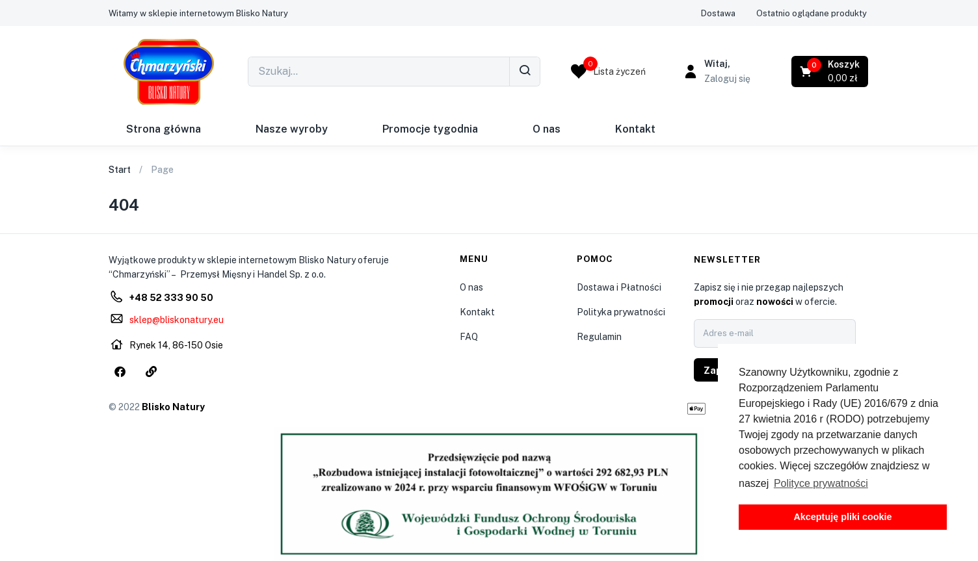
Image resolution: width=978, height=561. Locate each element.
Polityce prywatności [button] (821, 483)
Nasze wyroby (292, 129)
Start (120, 169)
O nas (547, 129)
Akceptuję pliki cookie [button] (842, 517)
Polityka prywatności (621, 312)
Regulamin (599, 337)
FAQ (469, 337)
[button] (198, 13)
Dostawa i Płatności (619, 287)
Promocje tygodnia (430, 129)
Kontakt (635, 129)
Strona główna (163, 129)
